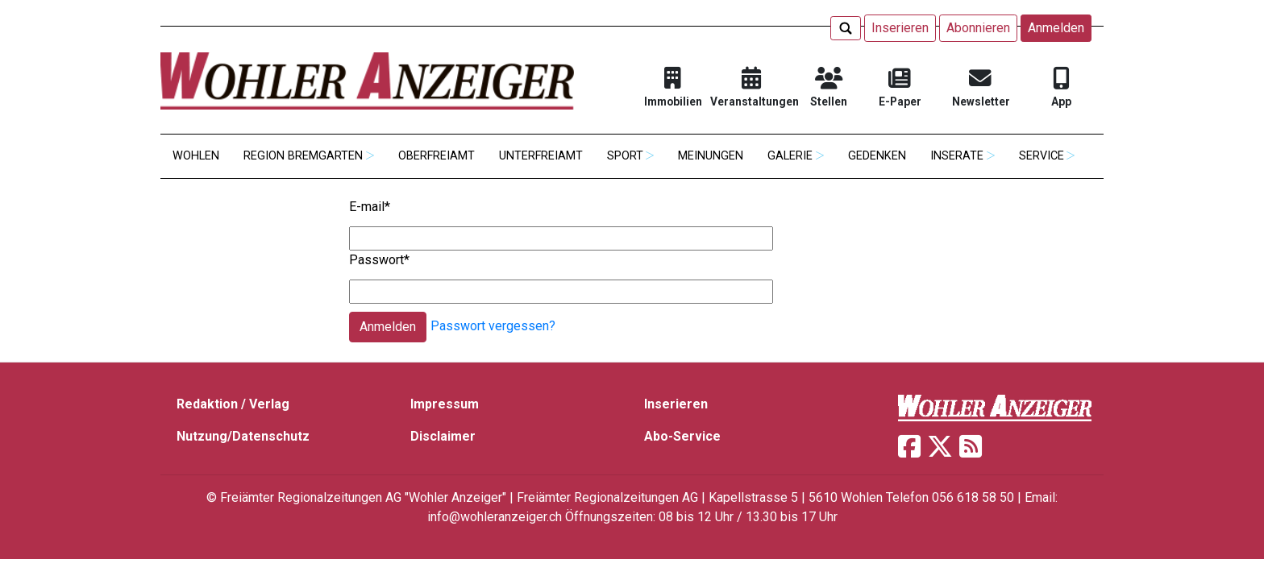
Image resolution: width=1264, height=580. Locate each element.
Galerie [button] (790, 156)
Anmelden (1056, 27)
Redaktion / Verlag (233, 404)
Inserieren (900, 27)
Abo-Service (682, 436)
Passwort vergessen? (492, 326)
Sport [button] (625, 156)
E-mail (369, 206)
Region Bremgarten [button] (303, 156)
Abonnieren (978, 27)
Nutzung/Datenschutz (243, 436)
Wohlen (196, 156)
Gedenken (877, 156)
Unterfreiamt (541, 156)
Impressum (444, 404)
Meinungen (710, 156)
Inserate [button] (956, 156)
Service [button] (1041, 156)
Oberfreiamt (436, 156)
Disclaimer (443, 436)
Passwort (379, 259)
